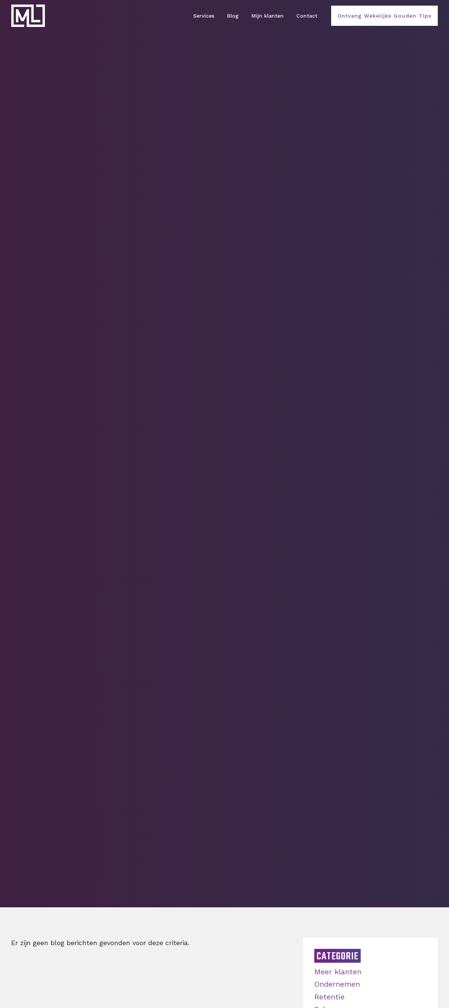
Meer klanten (337, 971)
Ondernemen (337, 984)
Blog (233, 16)
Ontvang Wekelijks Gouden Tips (384, 16)
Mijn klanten (267, 16)
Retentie (329, 996)
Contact (306, 16)
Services (203, 16)
